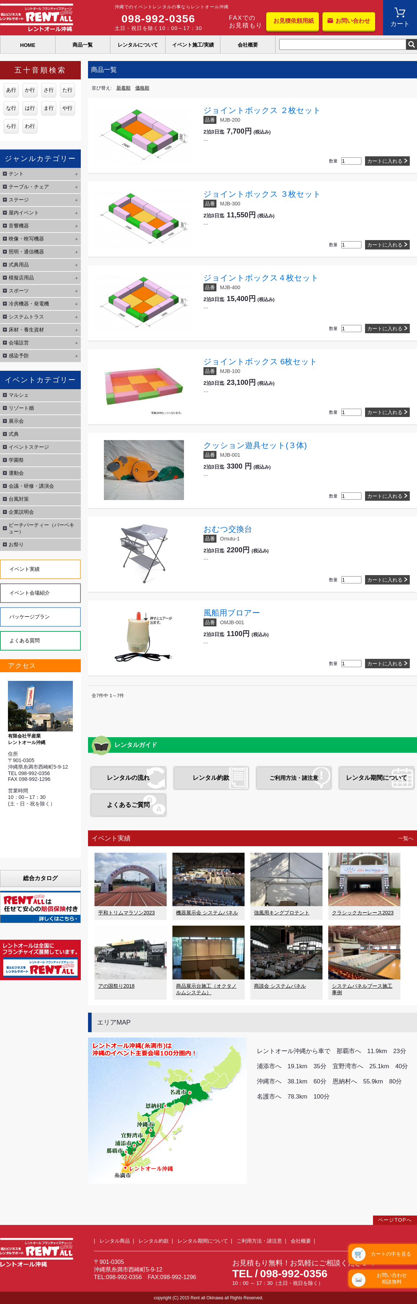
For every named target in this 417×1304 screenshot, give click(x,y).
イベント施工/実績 (193, 45)
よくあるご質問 (128, 804)
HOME (27, 45)
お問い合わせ (352, 21)
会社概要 (248, 45)
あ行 (11, 90)
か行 (30, 90)
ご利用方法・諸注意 (293, 778)
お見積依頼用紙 (293, 21)
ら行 (11, 126)
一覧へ (405, 838)
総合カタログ (40, 878)
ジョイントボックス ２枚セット (262, 110)
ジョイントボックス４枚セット (261, 277)
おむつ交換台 (227, 529)
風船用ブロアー (231, 612)
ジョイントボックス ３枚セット (262, 194)
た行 (67, 90)
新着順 (124, 88)
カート (400, 23)
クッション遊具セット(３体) (255, 445)
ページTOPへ (395, 1220)
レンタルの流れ (128, 777)
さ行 (49, 90)
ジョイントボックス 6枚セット (260, 361)
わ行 (30, 126)
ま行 (49, 108)
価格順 (142, 88)
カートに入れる (385, 161)
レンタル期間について (376, 777)
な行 (11, 108)
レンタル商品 (115, 1241)
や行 (67, 108)
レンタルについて (138, 45)
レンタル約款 (211, 777)
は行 (30, 108)
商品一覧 (83, 45)
